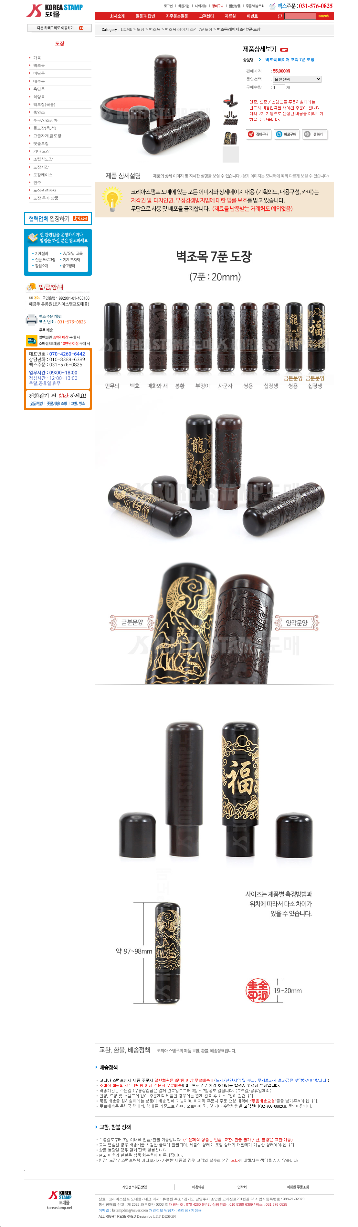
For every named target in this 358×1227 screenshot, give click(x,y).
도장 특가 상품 (45, 198)
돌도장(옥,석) (44, 128)
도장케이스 (43, 175)
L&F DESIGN (164, 1216)
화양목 (39, 97)
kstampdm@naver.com (130, 1210)
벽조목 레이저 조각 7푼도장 (188, 29)
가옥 (37, 57)
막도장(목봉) (44, 104)
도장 (140, 29)
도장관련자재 (45, 190)
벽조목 (39, 65)
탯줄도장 (41, 143)
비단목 (39, 73)
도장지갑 (41, 167)
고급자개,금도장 (47, 136)
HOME (126, 29)
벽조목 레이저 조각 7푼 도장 (238, 29)
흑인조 (39, 112)
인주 (37, 182)
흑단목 (39, 89)
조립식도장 (43, 159)
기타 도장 (41, 151)
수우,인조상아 (45, 120)
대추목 (39, 81)
